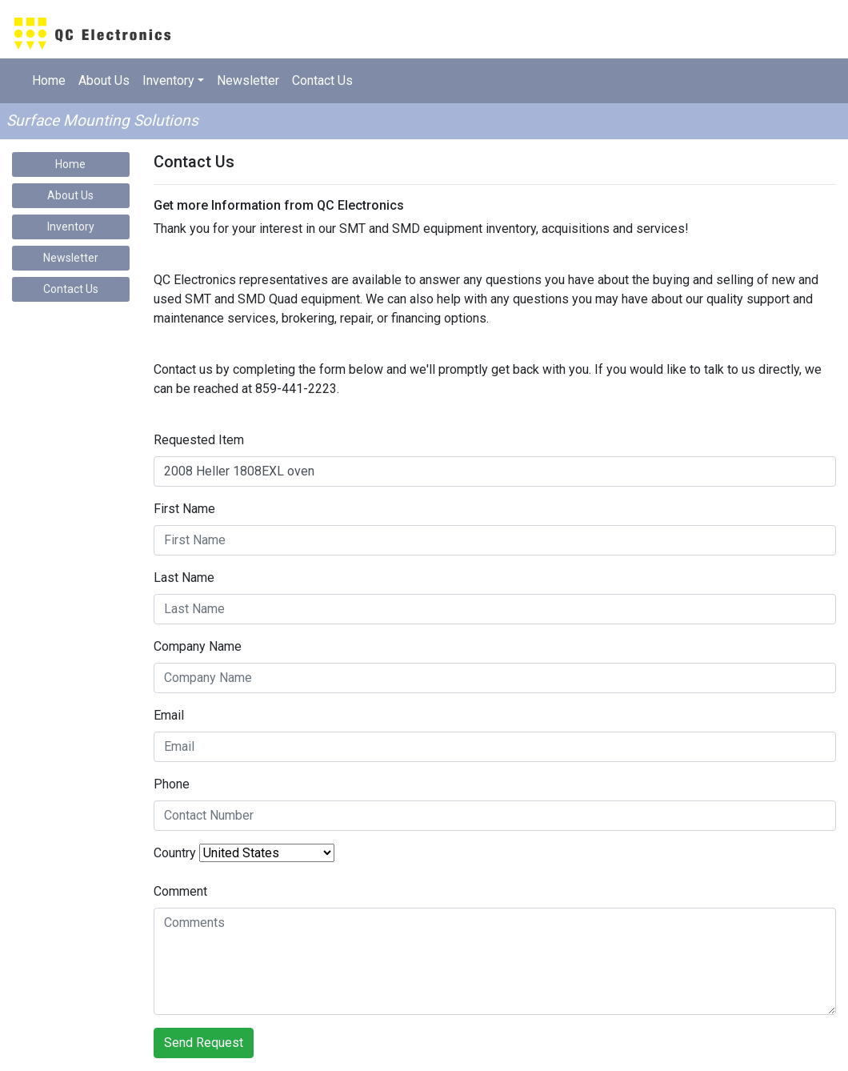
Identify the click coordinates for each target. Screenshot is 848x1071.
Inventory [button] (168, 80)
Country (175, 852)
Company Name (198, 646)
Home (49, 80)
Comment (180, 891)
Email (169, 715)
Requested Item (199, 439)
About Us (104, 80)
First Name (184, 508)
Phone (172, 784)
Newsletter (248, 80)
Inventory (70, 226)
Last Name (184, 577)
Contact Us (322, 80)
